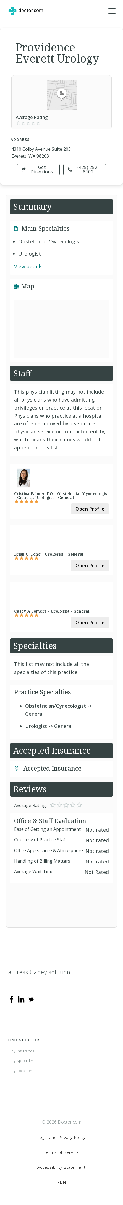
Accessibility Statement (61, 1167)
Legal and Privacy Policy (61, 1137)
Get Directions (37, 169)
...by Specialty (20, 1060)
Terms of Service (61, 1152)
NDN (61, 1182)
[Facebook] (11, 999)
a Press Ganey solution (39, 972)
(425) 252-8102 (83, 169)
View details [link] (28, 266)
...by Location (20, 1070)
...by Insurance (21, 1050)
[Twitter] (31, 999)
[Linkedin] (21, 999)
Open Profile (89, 509)
